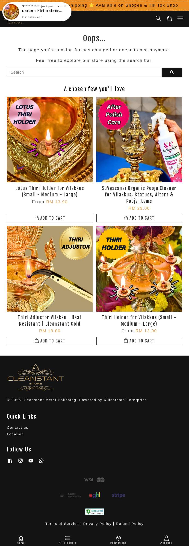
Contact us (17, 427)
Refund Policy (130, 524)
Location (15, 434)
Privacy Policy (97, 524)
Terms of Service (62, 524)
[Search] (84, 72)
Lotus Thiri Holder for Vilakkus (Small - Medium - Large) (42, 7)
